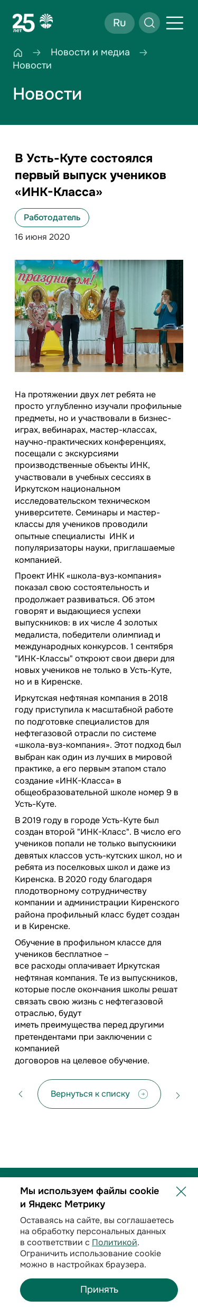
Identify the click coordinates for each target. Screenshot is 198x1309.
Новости (47, 94)
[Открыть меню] (174, 23)
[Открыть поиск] (149, 22)
